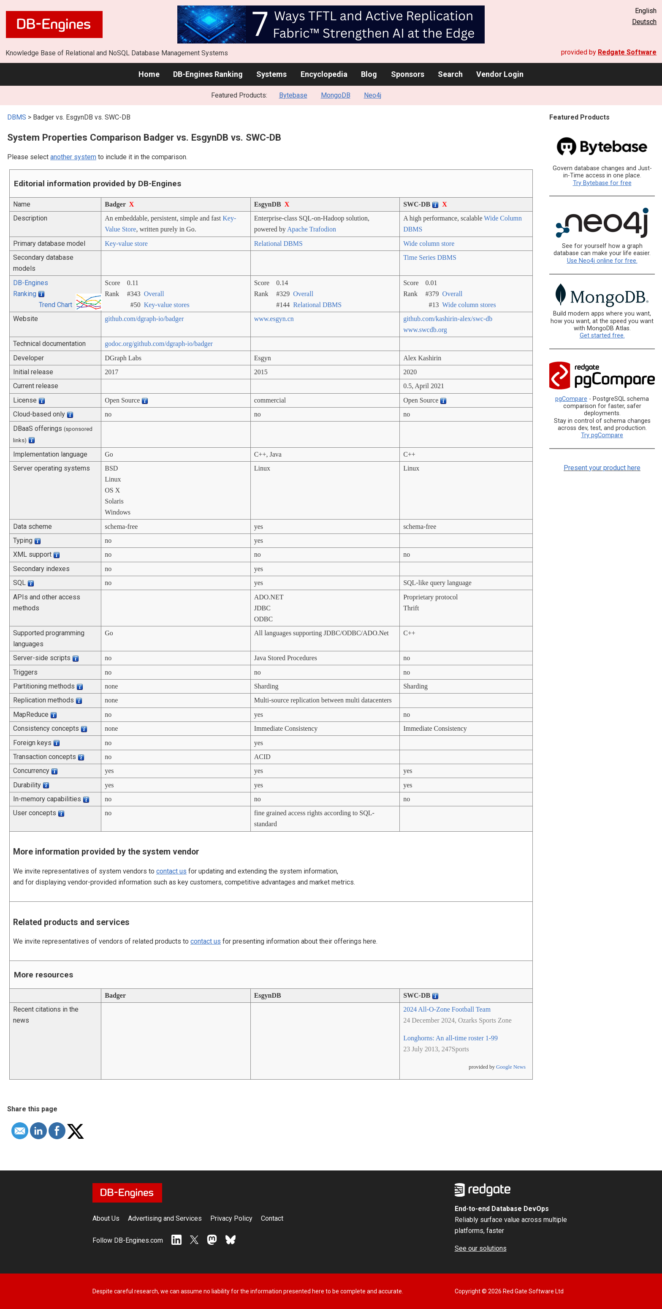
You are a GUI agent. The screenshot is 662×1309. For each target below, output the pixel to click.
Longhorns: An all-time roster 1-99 (450, 1038)
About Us (105, 1218)
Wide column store (428, 243)
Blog (369, 74)
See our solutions (481, 1248)
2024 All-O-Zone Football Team (447, 1009)
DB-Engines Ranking (208, 74)
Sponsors (407, 74)
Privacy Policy (231, 1218)
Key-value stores (167, 304)
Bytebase (293, 95)
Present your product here (602, 468)
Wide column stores (469, 304)
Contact (272, 1218)
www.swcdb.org (425, 329)
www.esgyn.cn (274, 318)
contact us (171, 871)
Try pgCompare (602, 435)
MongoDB (335, 95)
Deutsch (644, 22)
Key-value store (126, 243)
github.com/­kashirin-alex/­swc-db (447, 318)
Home (149, 74)
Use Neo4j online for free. (602, 260)
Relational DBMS (278, 243)
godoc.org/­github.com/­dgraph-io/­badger (159, 343)
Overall (154, 293)
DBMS (16, 117)
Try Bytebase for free (602, 183)
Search (450, 74)
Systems (271, 74)
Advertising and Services (165, 1218)
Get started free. (602, 335)
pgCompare (571, 399)
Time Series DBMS (429, 257)
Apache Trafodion (311, 229)
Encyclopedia (324, 74)
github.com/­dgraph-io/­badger (144, 318)
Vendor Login (500, 74)
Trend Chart (55, 305)
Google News (511, 1067)
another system (73, 157)
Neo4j (372, 95)
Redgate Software (627, 52)
